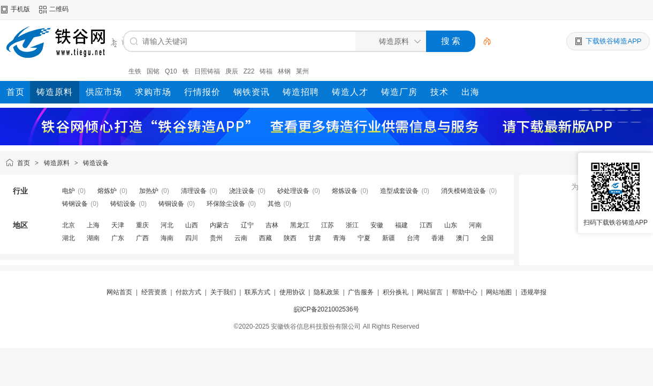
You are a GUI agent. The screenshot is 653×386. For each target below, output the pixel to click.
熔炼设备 (345, 191)
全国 (487, 238)
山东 (450, 225)
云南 (240, 238)
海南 (167, 238)
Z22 (249, 71)
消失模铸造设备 (463, 191)
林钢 (284, 71)
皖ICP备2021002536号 (327, 309)
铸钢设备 (75, 203)
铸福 (266, 71)
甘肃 (314, 238)
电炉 (68, 191)
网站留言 (430, 292)
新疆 (388, 238)
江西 (426, 225)
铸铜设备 (171, 203)
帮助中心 (464, 292)
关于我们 (223, 292)
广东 (117, 238)
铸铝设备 (123, 203)
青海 (339, 238)
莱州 (302, 71)
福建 (401, 225)
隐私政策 (326, 292)
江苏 (327, 225)
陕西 (290, 238)
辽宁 (247, 225)
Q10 (171, 71)
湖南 (93, 238)
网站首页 (119, 292)
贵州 (216, 238)
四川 (191, 238)
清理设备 (194, 191)
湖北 (68, 238)
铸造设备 (96, 163)
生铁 (134, 71)
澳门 (462, 238)
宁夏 (364, 238)
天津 (117, 225)
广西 (142, 238)
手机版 (20, 9)
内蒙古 (219, 225)
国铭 (153, 71)
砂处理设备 (293, 191)
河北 (167, 225)
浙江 (352, 225)
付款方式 (188, 292)
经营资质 (154, 292)
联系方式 (257, 292)
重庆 (142, 225)
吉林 (271, 225)
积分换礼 (395, 292)
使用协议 (292, 292)
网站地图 (499, 292)
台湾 (413, 238)
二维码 (59, 9)
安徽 (376, 225)
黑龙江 (299, 225)
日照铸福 (207, 71)
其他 (274, 203)
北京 (68, 225)
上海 (93, 225)
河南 (475, 225)
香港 (437, 238)
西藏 (265, 238)
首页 (23, 163)
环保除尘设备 (226, 203)
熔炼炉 (107, 191)
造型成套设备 (399, 191)
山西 (191, 225)
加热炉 (148, 191)
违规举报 (533, 292)
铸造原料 (57, 163)
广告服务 (361, 292)
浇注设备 (242, 191)
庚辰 (231, 71)
